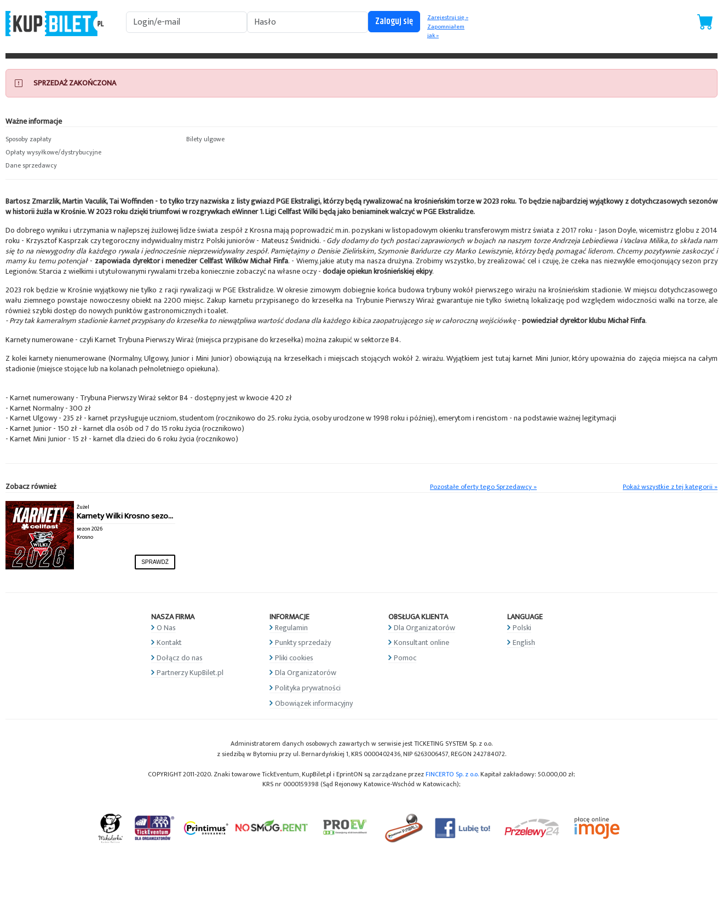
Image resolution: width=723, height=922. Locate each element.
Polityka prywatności (308, 688)
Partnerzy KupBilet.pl (190, 672)
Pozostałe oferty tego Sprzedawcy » (483, 487)
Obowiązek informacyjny (314, 703)
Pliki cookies (294, 658)
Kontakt (169, 642)
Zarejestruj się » (447, 17)
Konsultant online (421, 642)
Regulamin (291, 627)
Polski (522, 627)
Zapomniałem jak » (445, 31)
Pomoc (405, 658)
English (524, 642)
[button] (90, 139)
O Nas (166, 627)
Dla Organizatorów (305, 672)
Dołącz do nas (180, 658)
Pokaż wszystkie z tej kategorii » (670, 487)
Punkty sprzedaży (303, 642)
